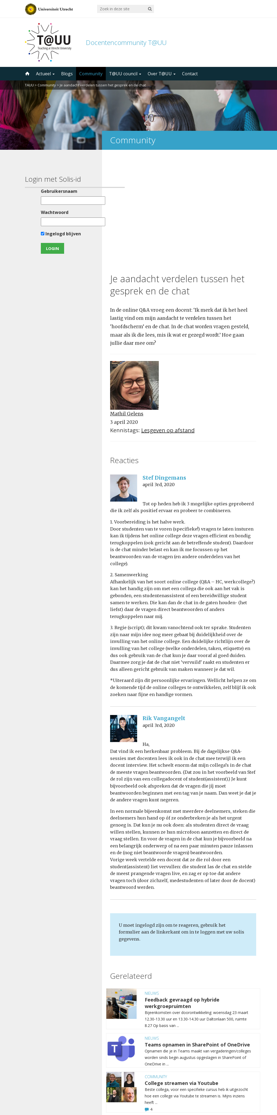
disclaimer (242, 1089)
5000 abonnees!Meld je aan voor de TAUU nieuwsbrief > (196, 1044)
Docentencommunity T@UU (126, 42)
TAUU (29, 85)
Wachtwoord (43, 212)
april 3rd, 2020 (159, 372)
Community (91, 74)
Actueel (45, 74)
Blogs (67, 74)
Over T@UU (162, 74)
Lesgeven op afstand (167, 318)
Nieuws (152, 881)
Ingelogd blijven (50, 234)
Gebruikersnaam (48, 191)
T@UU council (125, 74)
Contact (190, 74)
